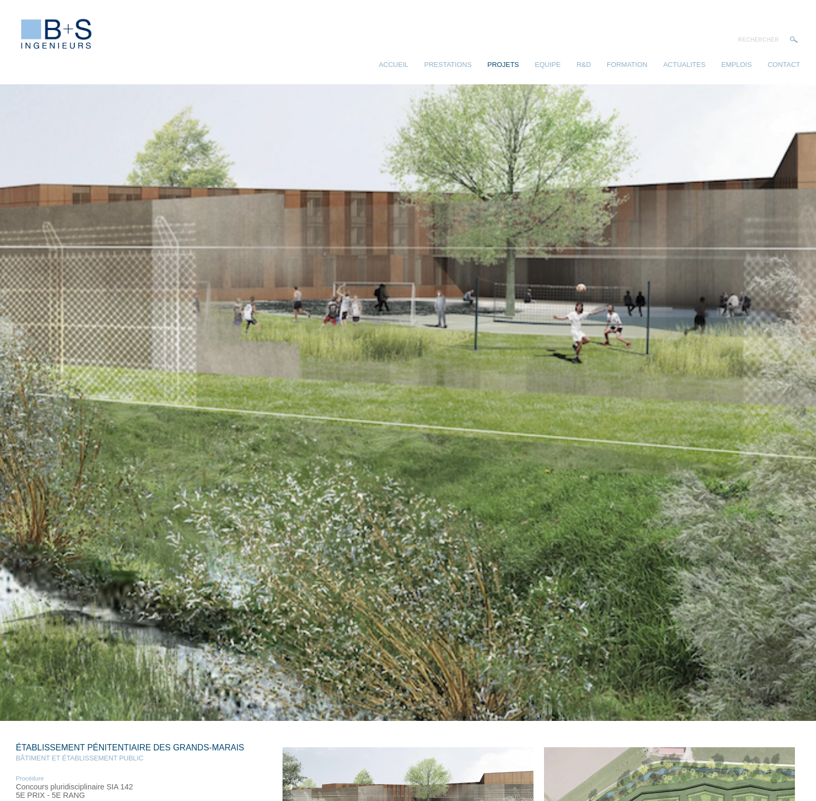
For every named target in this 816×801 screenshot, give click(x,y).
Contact (784, 65)
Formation (627, 65)
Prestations (448, 65)
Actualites (684, 65)
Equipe (548, 65)
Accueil (393, 65)
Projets (503, 65)
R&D (584, 65)
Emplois (736, 65)
